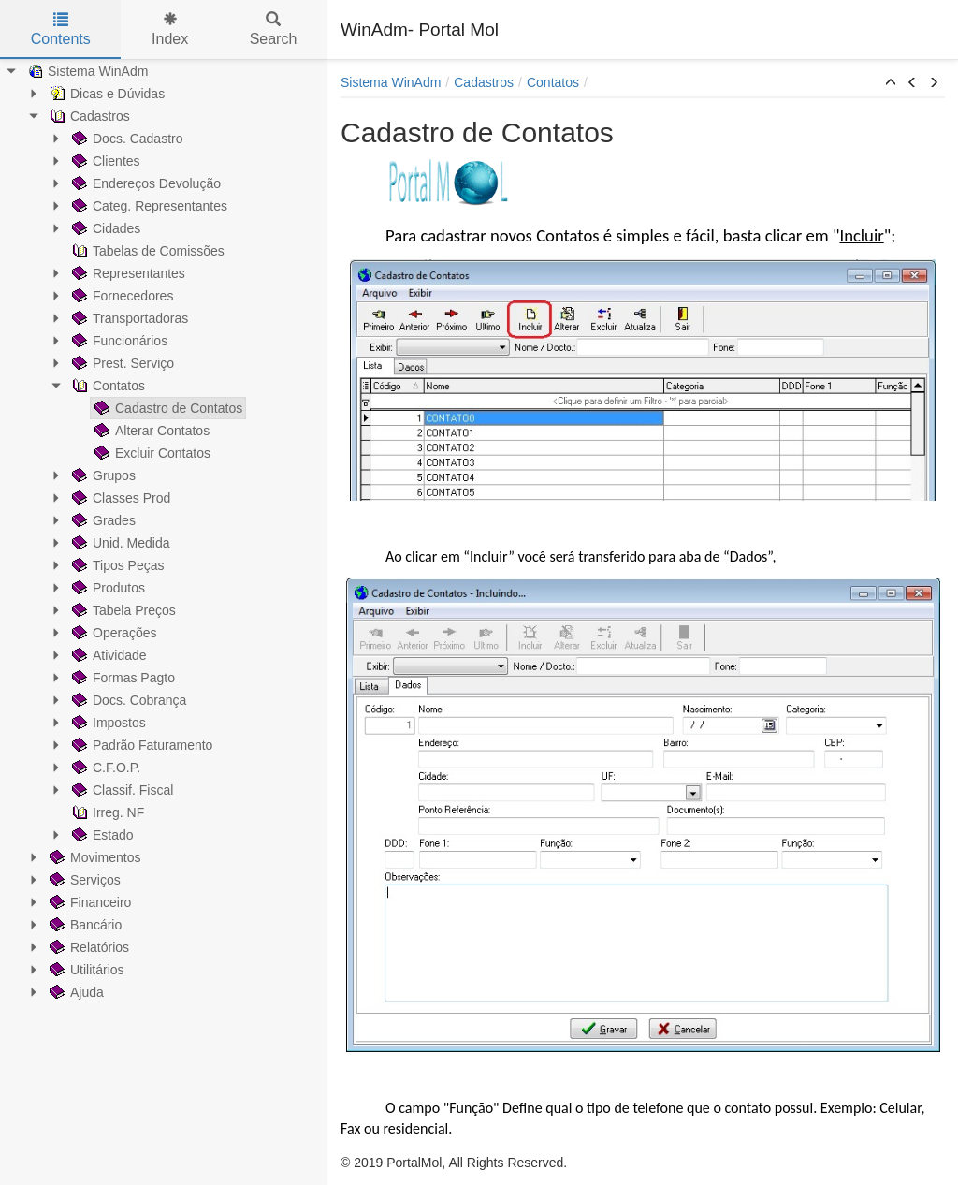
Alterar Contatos (150, 430)
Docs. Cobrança (127, 700)
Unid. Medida (119, 543)
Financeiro (88, 902)
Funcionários (117, 340)
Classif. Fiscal (120, 790)
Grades (102, 520)
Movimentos (93, 857)
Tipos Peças (116, 565)
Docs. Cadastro (125, 138)
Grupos (102, 475)
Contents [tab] (61, 29)
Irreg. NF (106, 812)
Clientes (104, 161)
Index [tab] (170, 29)
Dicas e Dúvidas (105, 93)
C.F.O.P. (104, 767)
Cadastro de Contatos (166, 408)
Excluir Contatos (150, 453)
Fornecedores (120, 296)
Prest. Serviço (121, 363)
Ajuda (75, 992)
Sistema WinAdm (85, 71)
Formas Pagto (121, 677)
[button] (890, 83)
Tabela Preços (122, 610)
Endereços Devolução (144, 183)
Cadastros (88, 116)
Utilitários (85, 969)
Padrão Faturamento (140, 745)
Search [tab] (274, 29)
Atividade (107, 655)
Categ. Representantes (147, 206)
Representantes (126, 273)
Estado (101, 835)
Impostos (107, 722)
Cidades (104, 228)
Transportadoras (128, 318)
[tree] (163, 531)
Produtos (106, 588)
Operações (112, 633)
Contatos (106, 385)
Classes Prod (119, 498)
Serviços (83, 880)
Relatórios (87, 947)
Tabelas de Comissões (146, 251)
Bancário (84, 925)
